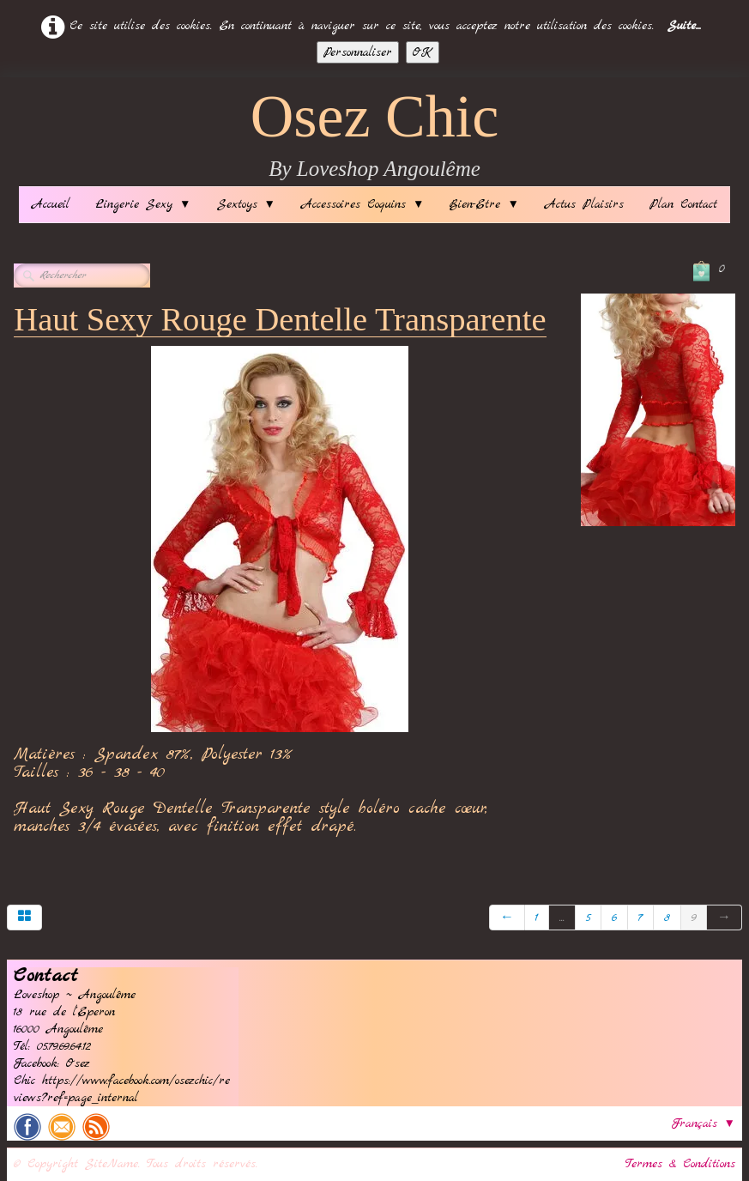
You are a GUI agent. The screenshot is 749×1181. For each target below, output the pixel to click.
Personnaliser (357, 52)
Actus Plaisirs (584, 204)
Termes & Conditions (680, 1163)
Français (703, 1123)
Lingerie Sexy (142, 204)
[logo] (375, 136)
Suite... (684, 25)
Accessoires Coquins (362, 204)
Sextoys (246, 204)
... (562, 917)
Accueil (50, 204)
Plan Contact (683, 204)
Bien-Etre (484, 204)
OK (422, 52)
